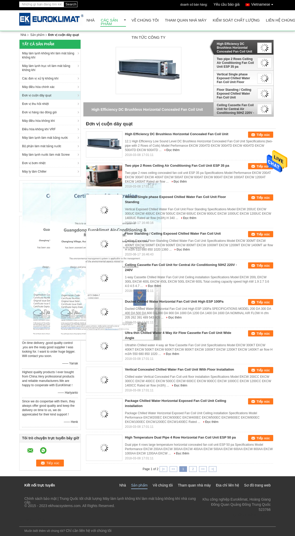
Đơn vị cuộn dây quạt (36, 95)
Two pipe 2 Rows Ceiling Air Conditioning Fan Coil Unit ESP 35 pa (235, 62)
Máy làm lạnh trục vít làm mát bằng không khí (46, 68)
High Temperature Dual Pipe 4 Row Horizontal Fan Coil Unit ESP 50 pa (180, 437)
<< (173, 469)
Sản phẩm (37, 35)
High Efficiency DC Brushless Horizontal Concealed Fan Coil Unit (234, 47)
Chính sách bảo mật (40, 499)
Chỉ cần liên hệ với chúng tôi (89, 531)
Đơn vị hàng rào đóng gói (39, 112)
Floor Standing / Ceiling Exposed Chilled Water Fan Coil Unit (234, 93)
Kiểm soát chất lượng (236, 20)
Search (70, 4)
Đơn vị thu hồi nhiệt (35, 104)
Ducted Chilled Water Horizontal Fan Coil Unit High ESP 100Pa (174, 301)
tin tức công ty (148, 37)
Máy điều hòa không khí (38, 121)
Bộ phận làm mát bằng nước (41, 146)
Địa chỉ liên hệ (227, 485)
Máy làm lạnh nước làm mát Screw (46, 154)
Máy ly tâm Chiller (34, 171)
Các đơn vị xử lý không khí (40, 78)
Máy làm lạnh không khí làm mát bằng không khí (48, 55)
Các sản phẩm (109, 22)
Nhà (90, 20)
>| (212, 469)
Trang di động (32, 520)
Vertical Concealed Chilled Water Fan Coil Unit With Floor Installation (179, 369)
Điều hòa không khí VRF (39, 129)
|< (163, 469)
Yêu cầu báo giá (227, 4)
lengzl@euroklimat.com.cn (250, 515)
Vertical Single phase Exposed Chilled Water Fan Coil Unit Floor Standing (233, 78)
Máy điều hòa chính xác (38, 87)
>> (203, 469)
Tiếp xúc (263, 135)
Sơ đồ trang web (257, 485)
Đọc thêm (173, 150)
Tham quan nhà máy (186, 20)
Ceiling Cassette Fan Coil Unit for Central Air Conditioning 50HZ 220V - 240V (235, 109)
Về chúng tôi (145, 20)
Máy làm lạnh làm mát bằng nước (45, 138)
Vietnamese (263, 3)
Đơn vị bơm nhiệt (33, 163)
